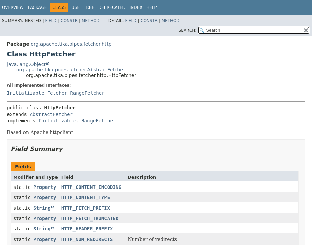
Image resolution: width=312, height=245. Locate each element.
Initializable (25, 93)
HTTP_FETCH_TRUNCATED (90, 218)
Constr (69, 20)
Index (136, 7)
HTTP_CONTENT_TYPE (85, 197)
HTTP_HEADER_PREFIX (87, 228)
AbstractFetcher (51, 114)
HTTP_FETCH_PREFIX (85, 208)
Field (50, 20)
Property (44, 187)
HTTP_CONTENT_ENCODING (91, 187)
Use (75, 7)
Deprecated (112, 7)
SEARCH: (188, 30)
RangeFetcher (87, 93)
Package (37, 7)
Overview (13, 7)
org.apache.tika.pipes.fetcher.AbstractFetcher (70, 69)
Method (91, 20)
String (42, 208)
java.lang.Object (26, 64)
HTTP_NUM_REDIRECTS (87, 239)
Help (151, 7)
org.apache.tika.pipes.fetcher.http (71, 44)
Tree (89, 7)
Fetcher (57, 93)
